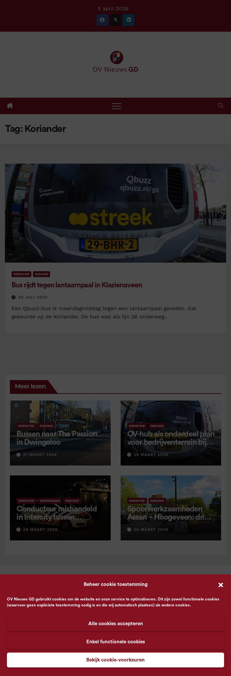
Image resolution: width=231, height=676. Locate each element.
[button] (220, 584)
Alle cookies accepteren (115, 623)
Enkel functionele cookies (115, 641)
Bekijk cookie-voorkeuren (115, 660)
